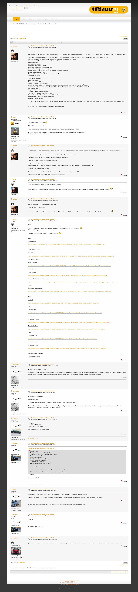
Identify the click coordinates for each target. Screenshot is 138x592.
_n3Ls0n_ (16, 538)
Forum (16, 19)
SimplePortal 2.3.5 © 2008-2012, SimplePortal (69, 582)
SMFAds (66, 581)
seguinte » (125, 36)
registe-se (27, 6)
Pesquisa (30, 19)
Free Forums (72, 581)
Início (10, 19)
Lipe (14, 117)
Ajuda (23, 19)
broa (14, 179)
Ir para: (109, 572)
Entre (22, 6)
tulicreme (16, 364)
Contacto (39, 19)
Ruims (15, 46)
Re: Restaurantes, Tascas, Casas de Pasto (42, 45)
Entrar (46, 19)
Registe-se (54, 19)
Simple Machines (75, 580)
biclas (15, 219)
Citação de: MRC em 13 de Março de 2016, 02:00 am (41, 448)
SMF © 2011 (68, 580)
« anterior (121, 36)
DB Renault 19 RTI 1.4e (33, 438)
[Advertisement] (46, 30)
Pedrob (15, 443)
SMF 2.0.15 (63, 580)
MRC (14, 489)
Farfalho (15, 418)
